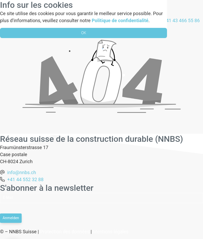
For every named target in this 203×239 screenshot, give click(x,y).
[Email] (101, 198)
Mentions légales (110, 231)
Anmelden (11, 218)
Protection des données (64, 231)
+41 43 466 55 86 (181, 20)
